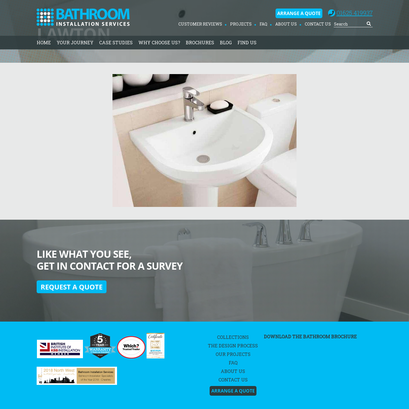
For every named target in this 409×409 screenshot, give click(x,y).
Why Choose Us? (159, 42)
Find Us (246, 42)
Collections (233, 337)
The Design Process (233, 346)
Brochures (200, 42)
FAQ (263, 24)
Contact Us (318, 24)
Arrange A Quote (299, 13)
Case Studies (116, 42)
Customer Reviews (200, 24)
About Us (286, 24)
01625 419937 (355, 13)
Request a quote (72, 286)
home (44, 42)
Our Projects (233, 354)
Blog (226, 42)
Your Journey (75, 42)
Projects (241, 24)
